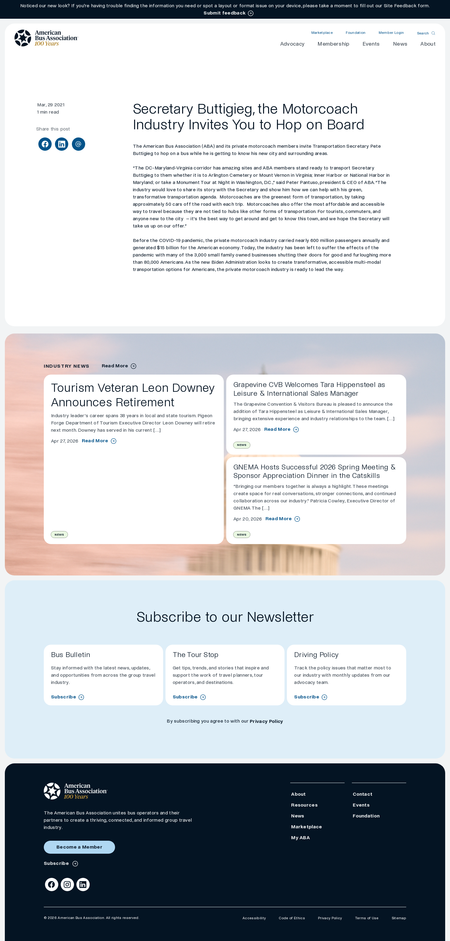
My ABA (300, 837)
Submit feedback (225, 12)
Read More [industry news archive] (115, 365)
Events (371, 44)
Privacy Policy (266, 721)
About (428, 44)
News (400, 44)
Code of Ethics (292, 918)
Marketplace (322, 33)
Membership (333, 44)
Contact (362, 794)
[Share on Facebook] (45, 144)
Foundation (355, 33)
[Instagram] (67, 884)
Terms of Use (367, 918)
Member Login (391, 33)
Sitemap (399, 918)
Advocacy (292, 44)
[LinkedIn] (83, 884)
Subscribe (63, 696)
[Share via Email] (78, 144)
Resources (304, 804)
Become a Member (79, 846)
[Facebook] (51, 884)
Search (423, 33)
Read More (95, 440)
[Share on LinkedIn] (61, 144)
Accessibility (254, 918)
